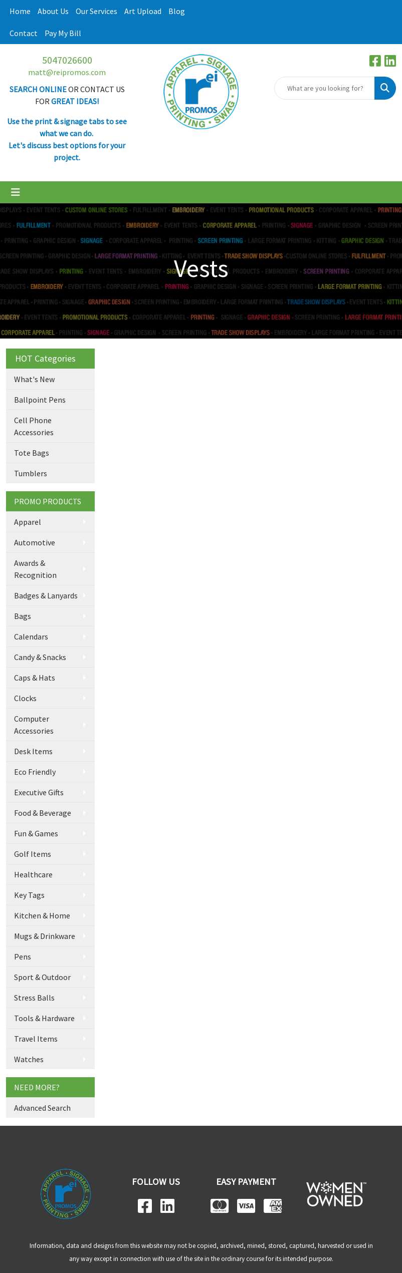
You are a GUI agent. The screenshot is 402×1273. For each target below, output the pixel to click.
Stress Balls (34, 998)
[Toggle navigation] (15, 192)
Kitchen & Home (42, 915)
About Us (53, 11)
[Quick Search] (324, 88)
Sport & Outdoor (42, 977)
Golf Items (32, 854)
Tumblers (30, 473)
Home (20, 11)
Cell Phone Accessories (34, 426)
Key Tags (29, 895)
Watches (29, 1059)
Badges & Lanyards (46, 595)
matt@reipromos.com (67, 72)
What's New (34, 379)
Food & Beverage (42, 813)
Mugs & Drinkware (44, 936)
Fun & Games (36, 833)
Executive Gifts (39, 792)
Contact (24, 33)
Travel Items (36, 1039)
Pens (22, 956)
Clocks (25, 698)
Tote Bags (31, 453)
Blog (176, 11)
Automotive (34, 542)
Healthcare (33, 874)
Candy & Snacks (40, 657)
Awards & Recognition (35, 569)
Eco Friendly (35, 772)
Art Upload (142, 11)
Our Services (96, 11)
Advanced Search (42, 1108)
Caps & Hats (34, 678)
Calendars (31, 636)
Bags (22, 616)
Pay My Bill (63, 33)
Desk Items (33, 751)
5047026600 (67, 60)
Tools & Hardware (44, 1018)
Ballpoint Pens (40, 400)
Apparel (27, 522)
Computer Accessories (34, 725)
